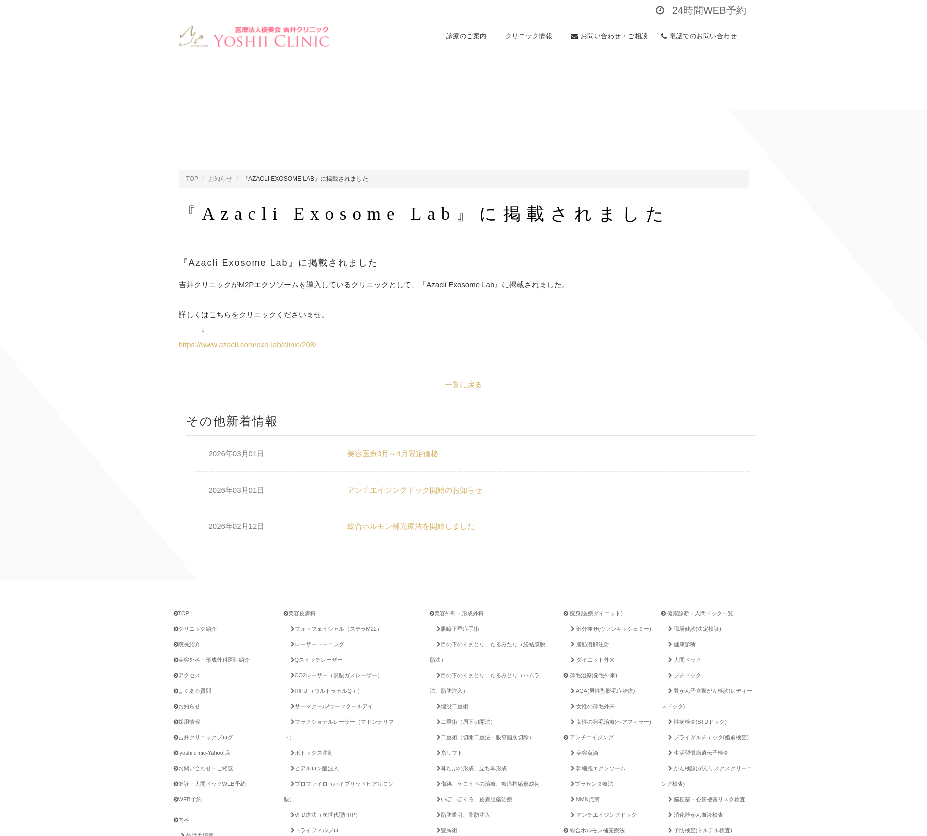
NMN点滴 (583, 799)
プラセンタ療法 (590, 784)
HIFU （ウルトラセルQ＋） (325, 691)
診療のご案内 (469, 36)
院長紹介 (187, 644)
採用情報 (187, 722)
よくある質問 (192, 691)
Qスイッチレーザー (315, 660)
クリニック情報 (531, 36)
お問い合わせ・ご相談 (609, 36)
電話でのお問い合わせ (702, 36)
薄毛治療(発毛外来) (590, 675)
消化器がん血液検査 (694, 815)
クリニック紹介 (195, 629)
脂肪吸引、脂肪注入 (461, 815)
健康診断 (680, 644)
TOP (192, 178)
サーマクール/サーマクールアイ (330, 706)
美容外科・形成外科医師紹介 (212, 660)
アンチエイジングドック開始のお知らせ (414, 490)
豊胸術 (445, 830)
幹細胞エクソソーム (596, 768)
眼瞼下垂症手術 (456, 629)
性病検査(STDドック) (696, 722)
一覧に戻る (463, 384)
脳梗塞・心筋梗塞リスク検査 (705, 799)
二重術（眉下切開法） (464, 722)
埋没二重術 (450, 706)
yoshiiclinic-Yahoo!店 (202, 753)
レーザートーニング (315, 644)
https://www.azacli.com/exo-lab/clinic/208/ (248, 344)
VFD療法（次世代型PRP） (324, 815)
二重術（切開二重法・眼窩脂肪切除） (483, 737)
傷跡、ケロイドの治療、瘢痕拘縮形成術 (486, 784)
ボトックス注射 (310, 753)
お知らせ (220, 178)
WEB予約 (188, 799)
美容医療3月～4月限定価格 (392, 453)
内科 (181, 820)
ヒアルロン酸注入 (313, 768)
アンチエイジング (589, 737)
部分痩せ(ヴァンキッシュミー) (609, 629)
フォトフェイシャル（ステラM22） (334, 629)
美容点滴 (582, 753)
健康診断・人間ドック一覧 (697, 613)
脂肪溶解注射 (588, 644)
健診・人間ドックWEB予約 (210, 784)
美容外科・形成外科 (457, 613)
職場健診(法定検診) (693, 629)
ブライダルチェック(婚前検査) (707, 737)
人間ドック (683, 660)
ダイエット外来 (591, 660)
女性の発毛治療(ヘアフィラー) (609, 722)
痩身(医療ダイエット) (593, 613)
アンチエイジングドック (602, 815)
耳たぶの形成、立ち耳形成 (470, 768)
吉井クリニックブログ (203, 737)
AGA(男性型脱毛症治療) (601, 691)
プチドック (683, 675)
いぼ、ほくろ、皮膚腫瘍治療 (472, 799)
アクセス (187, 675)
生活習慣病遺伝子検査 (697, 753)
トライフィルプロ (313, 830)
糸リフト (448, 753)
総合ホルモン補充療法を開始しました (411, 526)
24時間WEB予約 (701, 10)
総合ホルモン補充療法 (594, 830)
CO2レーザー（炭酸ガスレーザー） (335, 675)
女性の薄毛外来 (591, 706)
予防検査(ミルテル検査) (698, 830)
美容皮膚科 (300, 613)
